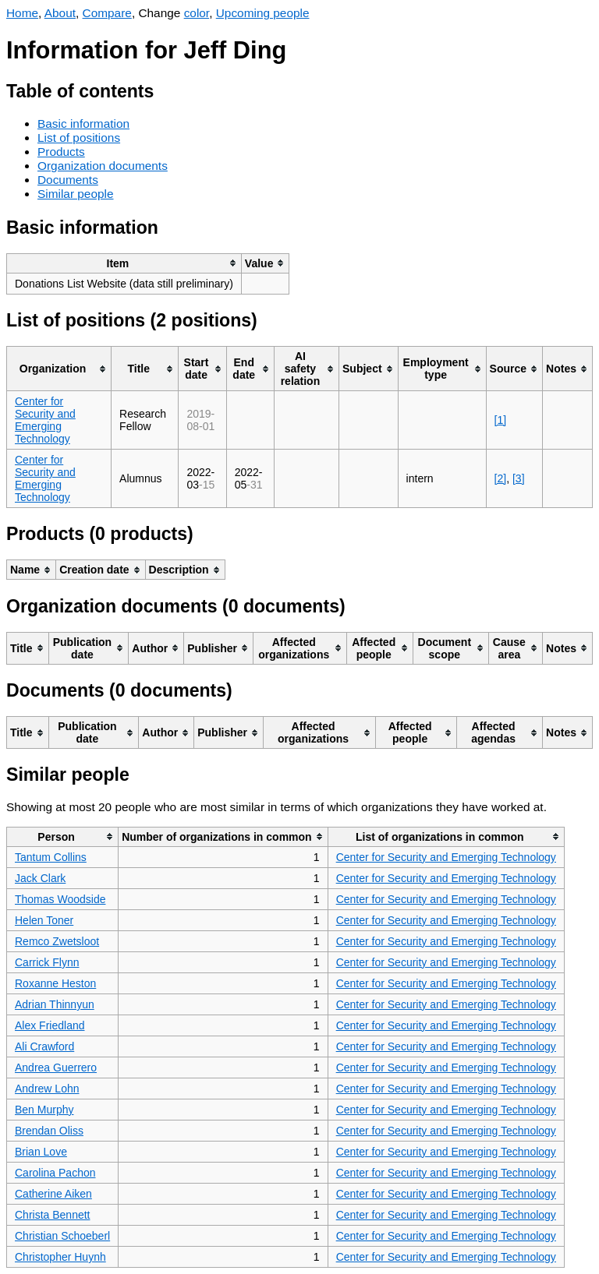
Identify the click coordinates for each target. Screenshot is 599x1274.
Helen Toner (44, 920)
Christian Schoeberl (62, 1236)
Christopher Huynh (60, 1257)
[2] (500, 478)
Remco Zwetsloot (57, 941)
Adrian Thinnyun (54, 1004)
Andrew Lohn (47, 1088)
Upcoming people (263, 12)
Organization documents (102, 165)
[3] (518, 478)
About (60, 12)
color (197, 12)
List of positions (78, 137)
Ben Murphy (44, 1109)
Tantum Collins (51, 857)
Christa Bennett (52, 1215)
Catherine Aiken (53, 1194)
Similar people (75, 193)
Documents (67, 179)
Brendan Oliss (49, 1130)
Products (61, 151)
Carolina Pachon (55, 1172)
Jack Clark (40, 878)
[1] (500, 420)
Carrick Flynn (47, 962)
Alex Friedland (50, 1025)
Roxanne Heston (55, 983)
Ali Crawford (44, 1046)
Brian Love (41, 1151)
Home (22, 12)
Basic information (83, 123)
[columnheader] (124, 263)
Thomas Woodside (60, 899)
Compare (107, 12)
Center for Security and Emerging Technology (45, 420)
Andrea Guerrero (56, 1067)
